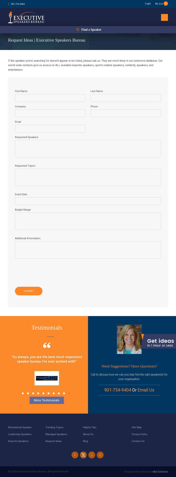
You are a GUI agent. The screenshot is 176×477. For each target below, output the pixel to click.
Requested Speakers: (27, 137)
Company (20, 106)
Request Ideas (54, 441)
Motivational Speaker (20, 427)
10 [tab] (69, 393)
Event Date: (21, 194)
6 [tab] (49, 393)
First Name (21, 91)
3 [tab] (33, 393)
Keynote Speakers (18, 441)
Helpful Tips (89, 427)
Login (148, 3)
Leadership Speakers (20, 434)
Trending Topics (54, 427)
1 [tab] (23, 393)
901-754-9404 (18, 4)
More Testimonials (46, 400)
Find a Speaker (91, 29)
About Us (88, 434)
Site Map (137, 427)
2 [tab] (28, 393)
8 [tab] (59, 393)
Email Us (146, 390)
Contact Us (138, 441)
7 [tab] (54, 393)
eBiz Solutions (160, 471)
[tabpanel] (46, 368)
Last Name (97, 91)
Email (18, 121)
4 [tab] (38, 393)
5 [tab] (43, 393)
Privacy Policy (139, 434)
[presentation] (41, 271)
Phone (94, 106)
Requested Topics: (25, 165)
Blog (85, 441)
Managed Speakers (56, 434)
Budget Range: (23, 209)
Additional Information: (28, 238)
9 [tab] (64, 393)
